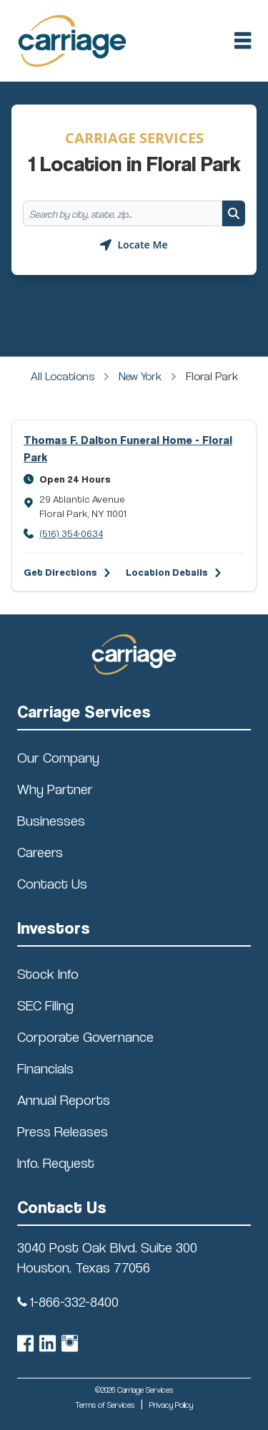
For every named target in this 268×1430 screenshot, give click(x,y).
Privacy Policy (171, 1404)
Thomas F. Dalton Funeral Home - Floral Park (128, 448)
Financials (45, 1068)
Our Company (58, 757)
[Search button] (233, 213)
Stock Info (48, 973)
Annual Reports (63, 1099)
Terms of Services (104, 1404)
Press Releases (62, 1131)
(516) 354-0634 (71, 533)
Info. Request (55, 1162)
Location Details (167, 572)
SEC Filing (45, 1005)
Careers (40, 852)
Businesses (51, 820)
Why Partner (55, 789)
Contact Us (52, 883)
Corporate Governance (85, 1036)
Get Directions (60, 572)
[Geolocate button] (134, 245)
